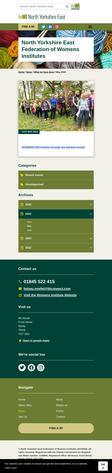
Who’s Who (25, 405)
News (29, 72)
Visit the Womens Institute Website (50, 295)
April (29, 230)
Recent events (34, 175)
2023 (28, 238)
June (29, 222)
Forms (60, 411)
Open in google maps (36, 340)
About (59, 399)
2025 (28, 204)
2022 (28, 247)
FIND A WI (28, 26)
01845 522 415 (39, 281)
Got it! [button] (103, 466)
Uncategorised (34, 184)
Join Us (22, 416)
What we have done (44, 72)
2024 (28, 213)
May (29, 226)
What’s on (62, 405)
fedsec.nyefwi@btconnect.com (47, 288)
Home (21, 72)
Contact (60, 416)
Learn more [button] (11, 467)
